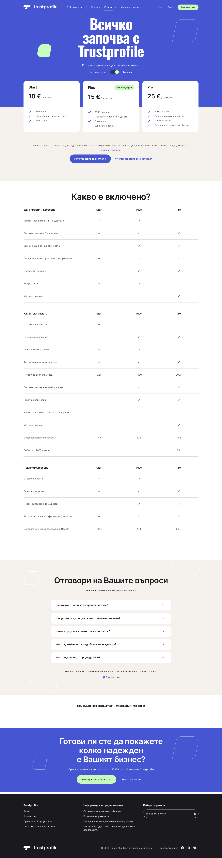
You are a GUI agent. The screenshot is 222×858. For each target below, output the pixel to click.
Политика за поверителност (39, 826)
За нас (27, 811)
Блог (160, 7)
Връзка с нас (111, 679)
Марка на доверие (131, 7)
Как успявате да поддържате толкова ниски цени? (111, 618)
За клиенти (74, 7)
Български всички (171, 813)
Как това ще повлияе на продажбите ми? (111, 605)
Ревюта (110, 7)
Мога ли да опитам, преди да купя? (111, 659)
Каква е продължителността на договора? (111, 632)
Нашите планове (131, 781)
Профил (95, 7)
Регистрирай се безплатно (96, 781)
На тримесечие (97, 72)
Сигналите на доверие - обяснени (102, 811)
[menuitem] (74, 7)
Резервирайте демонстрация (133, 158)
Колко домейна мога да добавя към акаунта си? (111, 646)
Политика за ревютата (96, 816)
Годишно (128, 72)
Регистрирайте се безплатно (90, 158)
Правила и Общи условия (38, 821)
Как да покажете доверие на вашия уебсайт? (108, 821)
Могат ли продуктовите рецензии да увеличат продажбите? (109, 828)
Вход (170, 7)
